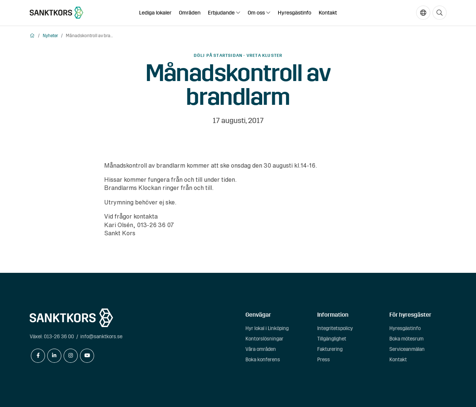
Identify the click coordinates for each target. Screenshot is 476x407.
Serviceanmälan (407, 349)
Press (323, 359)
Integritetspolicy (335, 328)
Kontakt (328, 12)
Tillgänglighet (331, 339)
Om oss (256, 12)
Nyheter (50, 35)
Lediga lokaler (155, 12)
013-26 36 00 (59, 336)
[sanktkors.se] (56, 13)
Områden (189, 12)
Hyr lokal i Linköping (267, 328)
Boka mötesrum (406, 339)
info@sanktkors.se (101, 336)
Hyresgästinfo (294, 12)
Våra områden (260, 349)
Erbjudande (221, 12)
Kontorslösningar (264, 339)
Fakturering (329, 349)
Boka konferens (262, 359)
